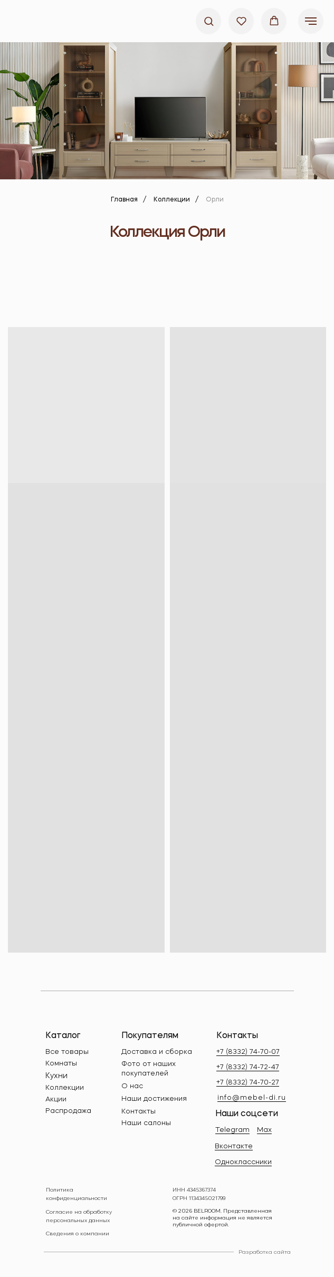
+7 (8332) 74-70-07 (248, 1052)
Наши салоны (146, 1123)
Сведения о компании (77, 1233)
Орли (215, 200)
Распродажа (68, 1111)
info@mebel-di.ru (251, 1097)
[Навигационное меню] (311, 21)
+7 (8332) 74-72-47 (247, 1067)
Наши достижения (154, 1099)
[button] (209, 21)
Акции (55, 1099)
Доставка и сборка (156, 1052)
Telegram (232, 1130)
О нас (132, 1086)
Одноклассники (243, 1162)
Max (264, 1130)
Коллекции (172, 200)
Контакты (138, 1111)
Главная (124, 200)
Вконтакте (234, 1146)
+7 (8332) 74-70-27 (247, 1082)
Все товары (67, 1052)
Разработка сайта (264, 1252)
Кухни (56, 1076)
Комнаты (61, 1063)
